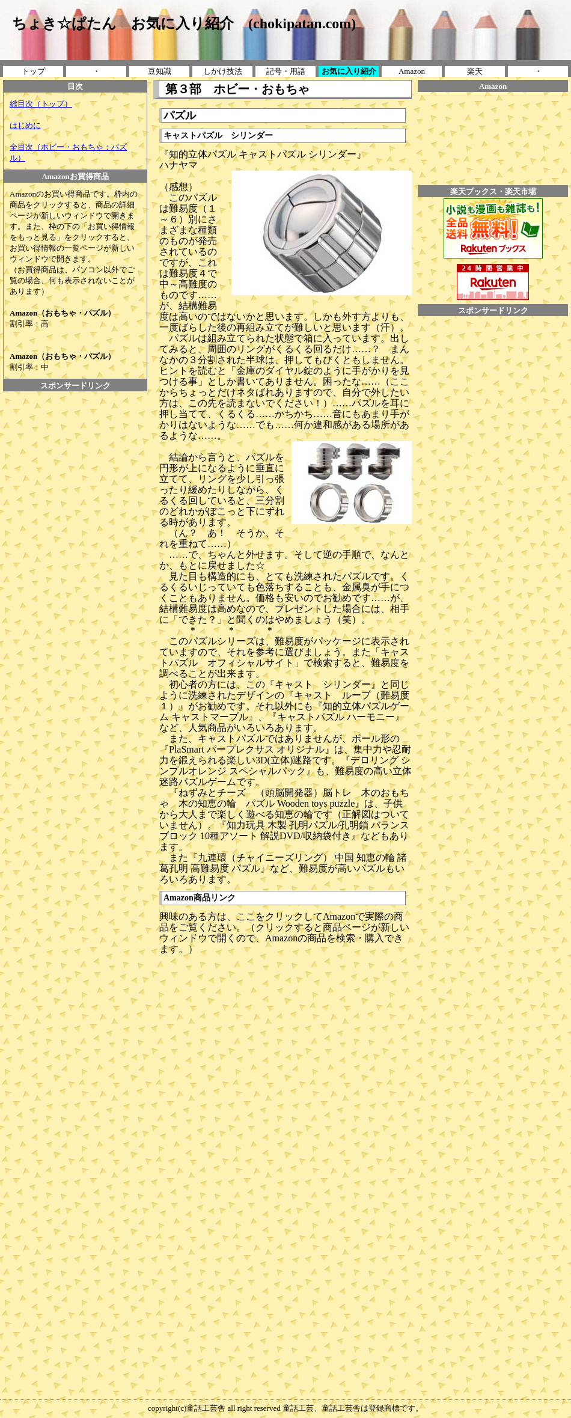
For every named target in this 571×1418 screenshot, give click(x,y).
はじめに (25, 125)
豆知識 (159, 71)
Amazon (411, 71)
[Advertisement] (75, 418)
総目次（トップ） (41, 103)
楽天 (475, 71)
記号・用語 (285, 71)
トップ (33, 71)
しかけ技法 (222, 71)
